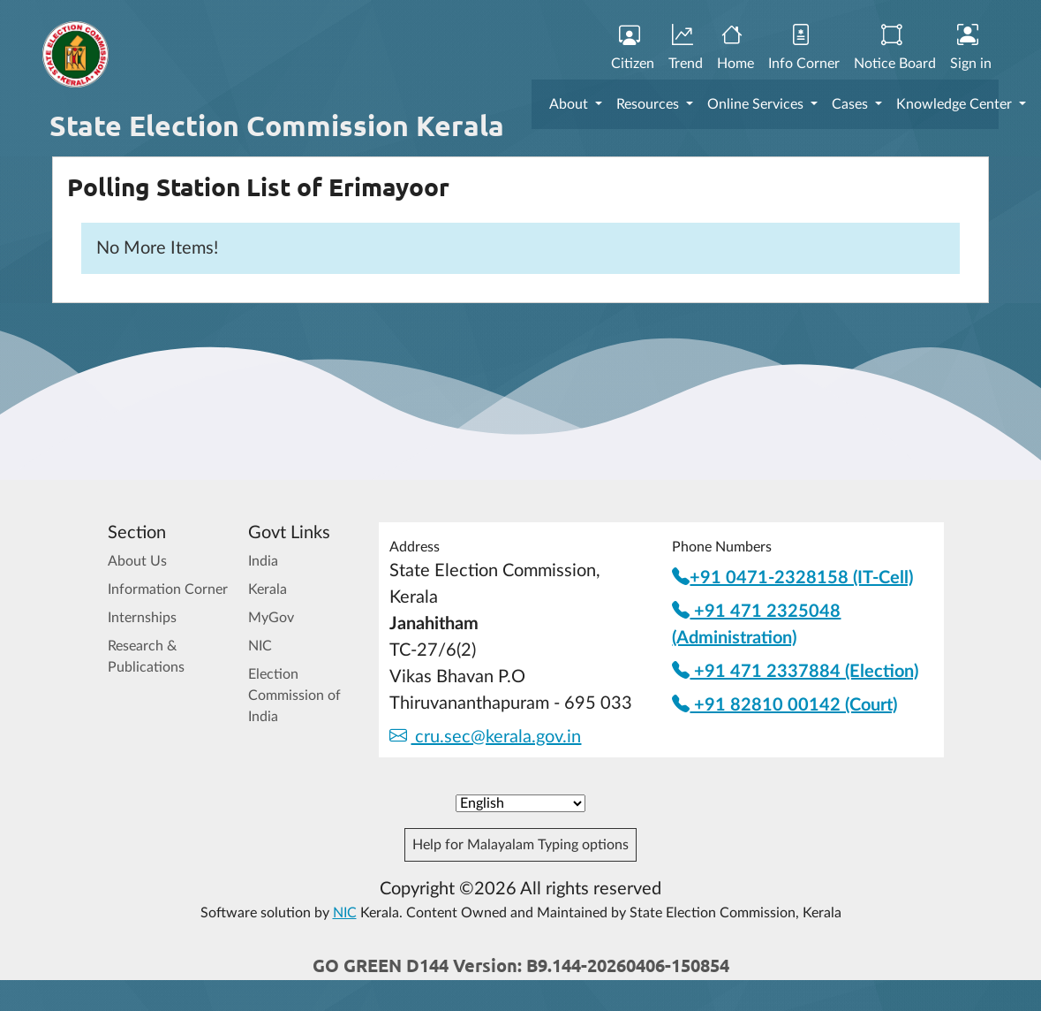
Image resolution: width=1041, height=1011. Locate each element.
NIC (260, 646)
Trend (685, 48)
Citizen (632, 48)
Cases (851, 104)
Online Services (757, 104)
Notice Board (895, 48)
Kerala (267, 589)
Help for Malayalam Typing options (520, 845)
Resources (649, 104)
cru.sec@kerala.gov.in (485, 737)
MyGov (271, 618)
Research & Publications (146, 656)
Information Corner (168, 589)
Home (735, 48)
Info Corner (804, 48)
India (263, 561)
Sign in (971, 48)
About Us (137, 561)
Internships (142, 618)
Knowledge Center (955, 104)
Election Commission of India (294, 695)
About (570, 104)
